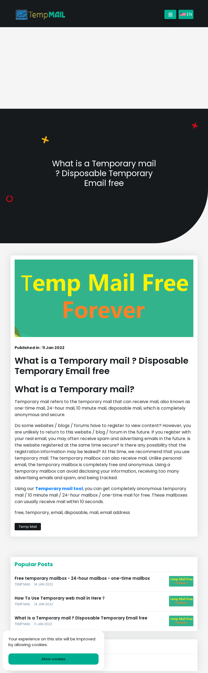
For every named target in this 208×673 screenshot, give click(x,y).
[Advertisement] (104, 68)
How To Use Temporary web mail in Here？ (60, 598)
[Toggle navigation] (170, 14)
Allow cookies (53, 659)
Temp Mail (28, 526)
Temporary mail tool (59, 488)
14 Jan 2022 (43, 584)
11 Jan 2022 (43, 624)
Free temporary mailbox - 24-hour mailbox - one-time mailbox (82, 578)
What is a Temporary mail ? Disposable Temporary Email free (81, 618)
